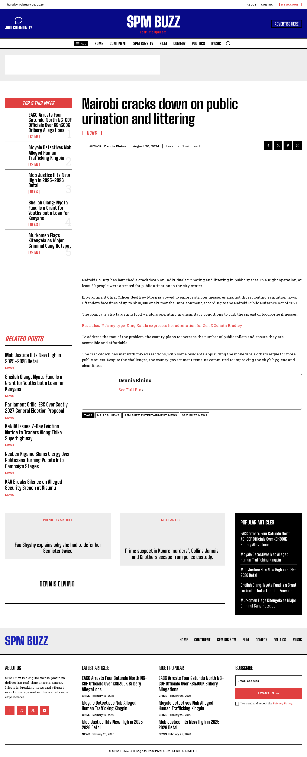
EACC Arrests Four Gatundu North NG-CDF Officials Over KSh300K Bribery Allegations (50, 122)
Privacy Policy (282, 703)
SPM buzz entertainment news (150, 415)
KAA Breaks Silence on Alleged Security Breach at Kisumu (33, 485)
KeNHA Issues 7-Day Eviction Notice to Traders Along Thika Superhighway (33, 432)
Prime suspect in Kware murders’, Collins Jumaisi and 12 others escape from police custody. (172, 554)
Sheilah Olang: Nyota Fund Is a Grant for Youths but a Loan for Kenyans (49, 210)
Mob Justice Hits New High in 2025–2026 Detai (49, 180)
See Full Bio (130, 389)
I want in (268, 693)
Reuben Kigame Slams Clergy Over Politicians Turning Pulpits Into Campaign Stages (37, 460)
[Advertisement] (82, 65)
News (34, 192)
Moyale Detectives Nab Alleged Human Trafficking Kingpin (50, 153)
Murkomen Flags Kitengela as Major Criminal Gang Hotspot (50, 241)
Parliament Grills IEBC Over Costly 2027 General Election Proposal (36, 407)
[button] (228, 43)
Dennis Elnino (115, 146)
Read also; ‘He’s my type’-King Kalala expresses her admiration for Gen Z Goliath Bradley (162, 325)
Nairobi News (108, 415)
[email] (268, 680)
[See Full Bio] (143, 390)
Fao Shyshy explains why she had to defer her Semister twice (58, 548)
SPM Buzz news (194, 415)
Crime (34, 136)
